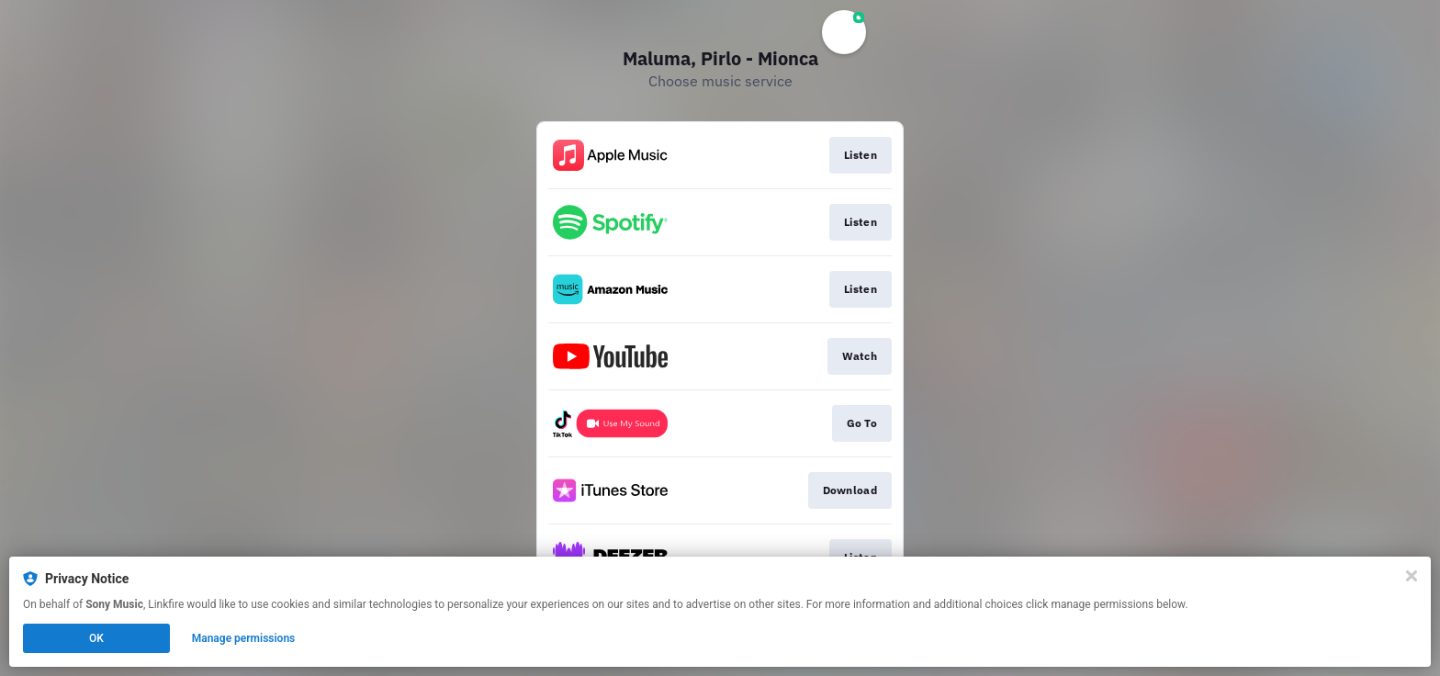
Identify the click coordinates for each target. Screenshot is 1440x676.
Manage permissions (244, 638)
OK (96, 638)
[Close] (1411, 576)
